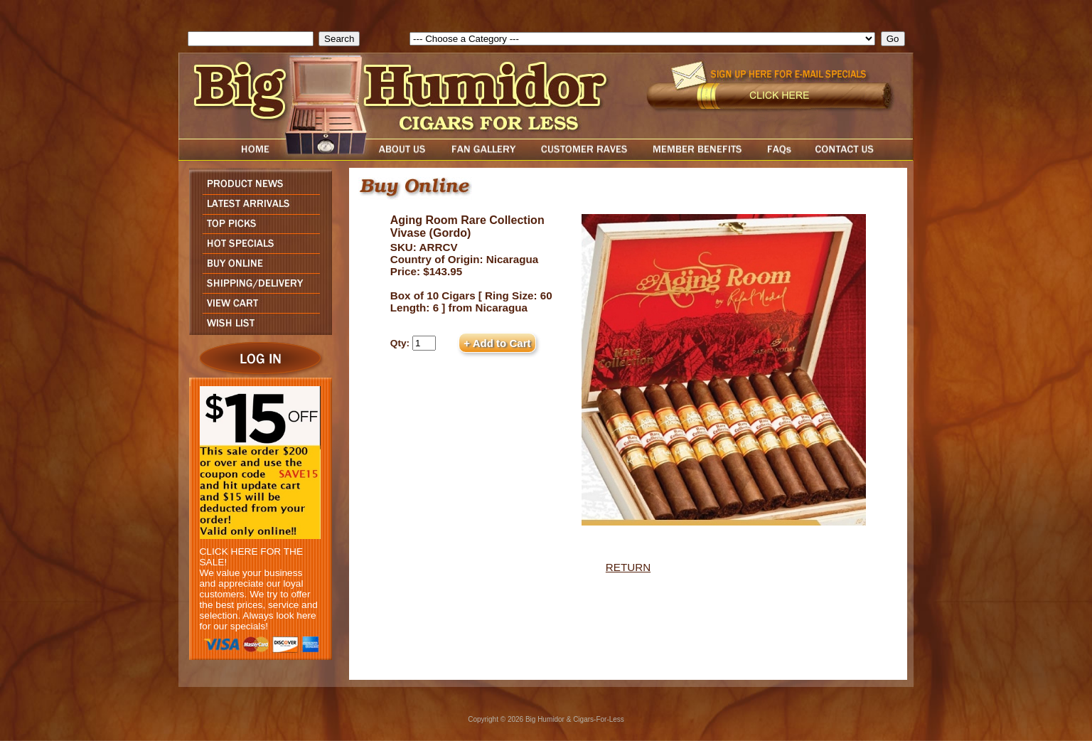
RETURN (628, 567)
